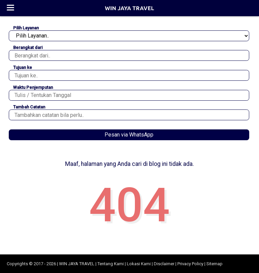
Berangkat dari (27, 47)
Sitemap (214, 263)
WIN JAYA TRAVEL (76, 263)
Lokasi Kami (139, 263)
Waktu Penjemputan (33, 87)
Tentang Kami (110, 263)
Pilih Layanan (26, 27)
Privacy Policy (190, 263)
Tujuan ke (22, 67)
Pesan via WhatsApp (129, 134)
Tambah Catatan (29, 106)
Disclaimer (164, 263)
